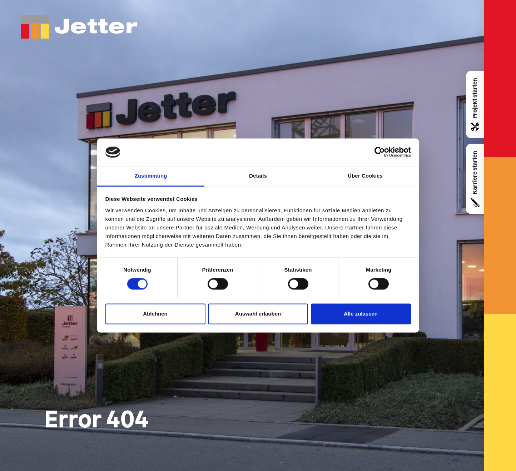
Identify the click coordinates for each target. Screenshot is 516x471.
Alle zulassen (361, 314)
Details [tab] (258, 176)
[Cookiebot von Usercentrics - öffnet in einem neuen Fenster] (379, 152)
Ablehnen (155, 314)
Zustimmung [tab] (151, 176)
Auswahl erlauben (258, 314)
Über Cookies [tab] (365, 176)
